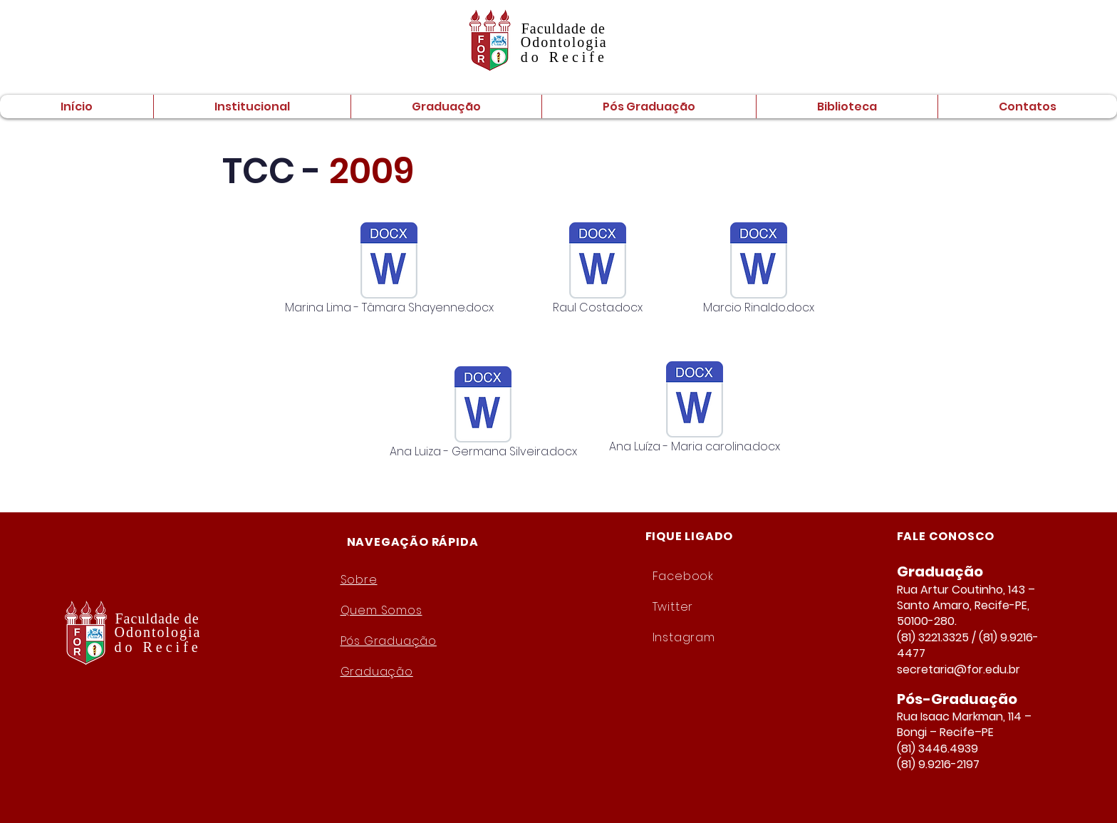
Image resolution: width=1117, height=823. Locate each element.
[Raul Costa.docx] (598, 270)
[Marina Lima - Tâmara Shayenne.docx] (389, 270)
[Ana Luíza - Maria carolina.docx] (695, 409)
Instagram (684, 637)
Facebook (683, 576)
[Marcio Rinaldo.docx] (759, 270)
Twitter (673, 607)
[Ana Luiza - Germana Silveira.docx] (483, 414)
